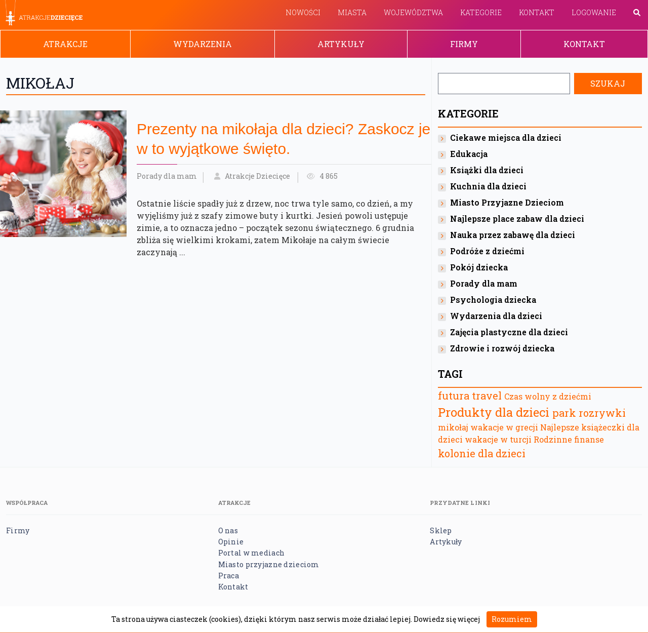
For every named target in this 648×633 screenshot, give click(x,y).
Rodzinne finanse (569, 439)
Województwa (413, 12)
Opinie (231, 541)
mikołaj (453, 427)
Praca (228, 575)
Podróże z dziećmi (487, 251)
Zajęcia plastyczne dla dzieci (509, 332)
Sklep (441, 530)
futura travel (470, 395)
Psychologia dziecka (493, 299)
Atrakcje (65, 43)
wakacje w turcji (498, 439)
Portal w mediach (251, 553)
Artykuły (340, 43)
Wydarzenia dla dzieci (496, 315)
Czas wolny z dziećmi (547, 396)
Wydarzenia (202, 43)
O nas (228, 530)
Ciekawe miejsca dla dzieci (505, 137)
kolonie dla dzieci (481, 453)
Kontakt (536, 12)
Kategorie (481, 12)
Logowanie (594, 12)
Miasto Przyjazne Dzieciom (507, 202)
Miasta (352, 12)
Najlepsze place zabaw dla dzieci (517, 218)
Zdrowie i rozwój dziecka (502, 348)
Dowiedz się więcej (447, 619)
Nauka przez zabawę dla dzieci (512, 234)
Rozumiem (512, 619)
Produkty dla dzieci (493, 412)
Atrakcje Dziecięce (257, 176)
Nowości (303, 12)
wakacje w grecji (504, 427)
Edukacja (469, 153)
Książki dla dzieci (486, 170)
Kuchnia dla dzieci (488, 186)
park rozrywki (589, 412)
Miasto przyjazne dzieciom (268, 564)
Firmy (464, 43)
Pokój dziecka (479, 267)
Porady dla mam (167, 176)
